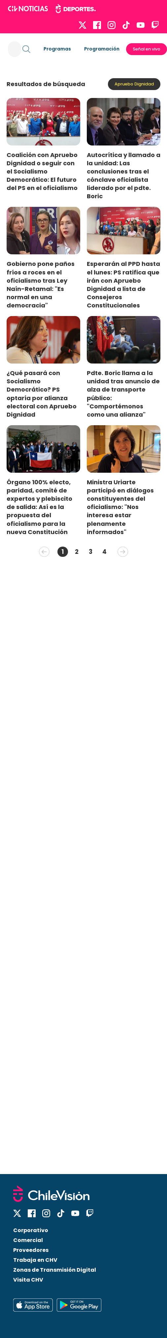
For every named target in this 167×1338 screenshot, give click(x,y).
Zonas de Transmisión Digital (54, 1270)
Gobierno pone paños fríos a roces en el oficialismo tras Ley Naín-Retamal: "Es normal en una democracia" (41, 284)
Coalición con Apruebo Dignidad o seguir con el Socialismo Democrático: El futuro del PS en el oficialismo (42, 171)
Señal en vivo (146, 49)
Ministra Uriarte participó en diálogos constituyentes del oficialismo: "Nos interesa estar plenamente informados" (120, 507)
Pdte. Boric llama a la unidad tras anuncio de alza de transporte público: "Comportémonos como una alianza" (123, 394)
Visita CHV (28, 1280)
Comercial (28, 1240)
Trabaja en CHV (35, 1260)
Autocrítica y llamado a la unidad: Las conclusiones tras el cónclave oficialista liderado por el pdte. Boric (123, 176)
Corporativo (30, 1230)
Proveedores (31, 1250)
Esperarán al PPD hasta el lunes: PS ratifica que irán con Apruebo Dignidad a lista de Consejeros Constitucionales (123, 284)
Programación (101, 49)
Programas (57, 49)
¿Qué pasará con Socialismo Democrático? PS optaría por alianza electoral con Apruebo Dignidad (42, 394)
